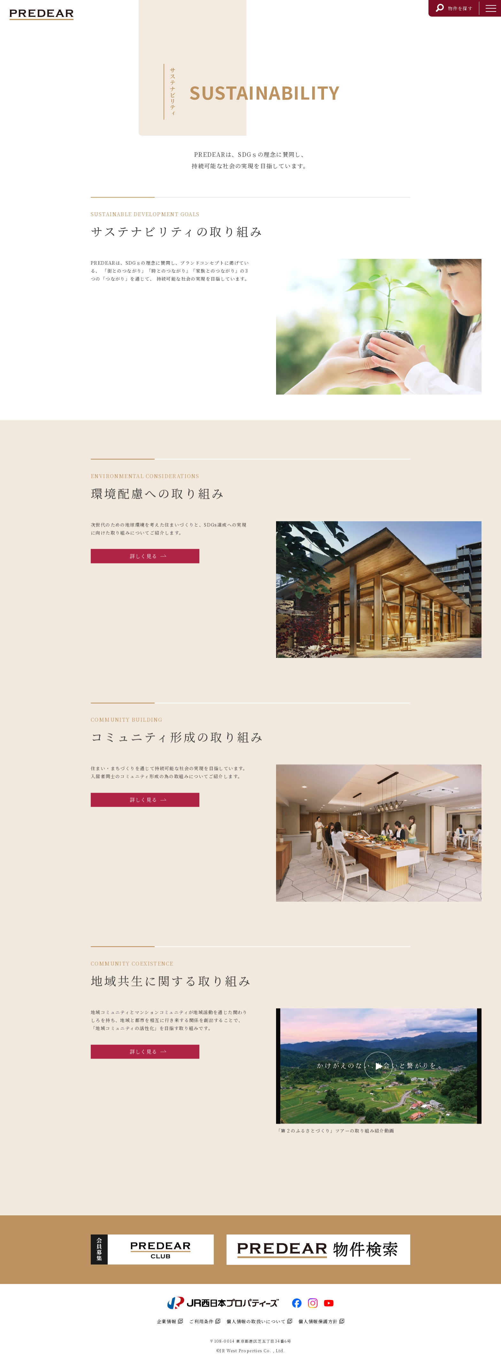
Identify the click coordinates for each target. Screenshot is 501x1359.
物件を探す (454, 6)
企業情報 (170, 1321)
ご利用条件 (204, 1321)
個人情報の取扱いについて (259, 1321)
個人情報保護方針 (321, 1321)
